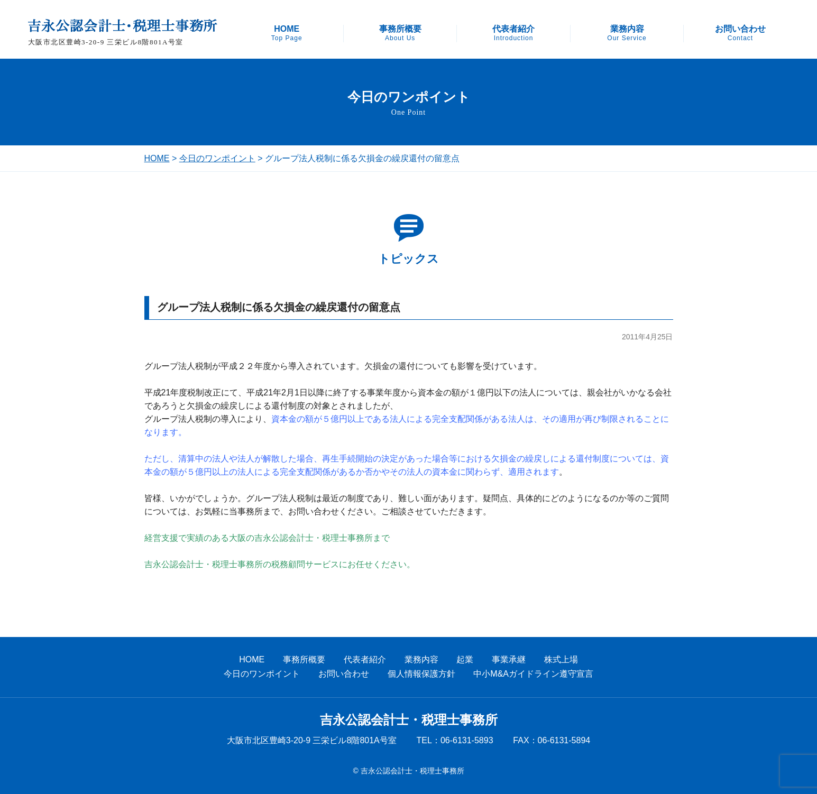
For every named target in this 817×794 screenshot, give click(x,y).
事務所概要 (400, 33)
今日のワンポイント (217, 158)
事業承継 (509, 659)
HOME (286, 33)
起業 (464, 659)
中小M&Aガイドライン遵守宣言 (533, 673)
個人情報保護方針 (421, 673)
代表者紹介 (513, 33)
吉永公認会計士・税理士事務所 (409, 720)
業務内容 (626, 33)
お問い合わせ (740, 33)
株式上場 (561, 659)
